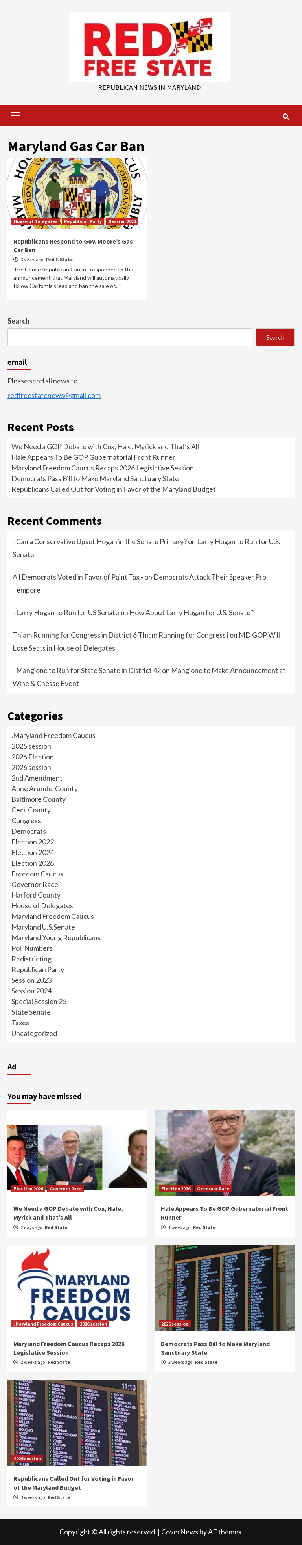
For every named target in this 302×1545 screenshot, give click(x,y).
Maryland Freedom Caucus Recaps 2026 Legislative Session (102, 467)
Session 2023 (122, 221)
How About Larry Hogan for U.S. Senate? (191, 612)
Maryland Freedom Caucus (52, 916)
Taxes (20, 1022)
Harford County (36, 895)
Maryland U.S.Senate (43, 926)
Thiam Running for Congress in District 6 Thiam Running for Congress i (120, 634)
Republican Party (83, 221)
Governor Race (34, 884)
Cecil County (31, 809)
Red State (56, 1227)
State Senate (31, 1012)
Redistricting (31, 958)
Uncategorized (34, 1033)
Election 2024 (32, 852)
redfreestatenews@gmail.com (54, 395)
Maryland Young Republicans (56, 937)
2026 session (31, 767)
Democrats (28, 831)
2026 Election (32, 756)
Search (18, 320)
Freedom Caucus (37, 873)
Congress (26, 820)
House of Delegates (35, 221)
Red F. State (59, 259)
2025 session (31, 746)
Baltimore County (38, 799)
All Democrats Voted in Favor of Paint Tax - (78, 577)
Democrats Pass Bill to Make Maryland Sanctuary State (95, 478)
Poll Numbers (32, 948)
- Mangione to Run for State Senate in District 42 (87, 670)
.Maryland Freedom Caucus (53, 735)
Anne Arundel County (44, 788)
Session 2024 (31, 990)
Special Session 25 (38, 1001)
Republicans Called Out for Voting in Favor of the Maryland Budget (113, 489)
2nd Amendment (37, 777)
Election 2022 (32, 841)
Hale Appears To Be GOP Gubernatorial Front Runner (93, 457)
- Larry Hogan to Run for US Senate (66, 612)
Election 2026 (32, 863)
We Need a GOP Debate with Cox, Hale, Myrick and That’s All (105, 446)
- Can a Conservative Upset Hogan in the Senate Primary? (100, 541)
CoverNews (179, 1531)
